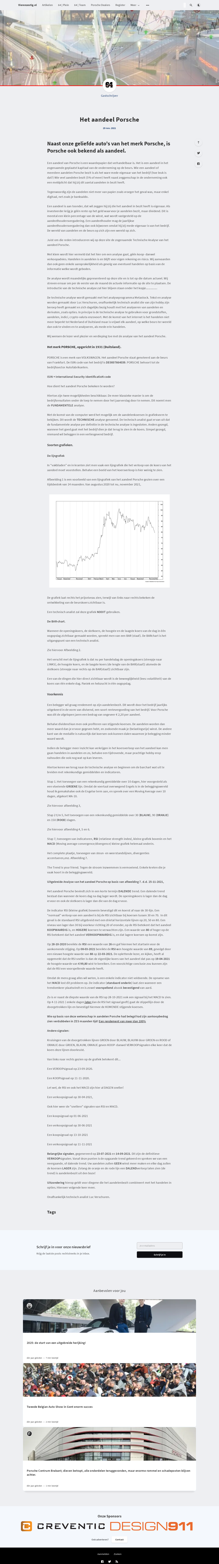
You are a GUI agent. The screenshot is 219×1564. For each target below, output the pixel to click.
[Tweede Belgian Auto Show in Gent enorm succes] (109, 1412)
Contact (119, 1539)
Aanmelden (103, 1553)
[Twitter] (198, 153)
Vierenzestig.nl (27, 5)
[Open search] (191, 5)
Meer (135, 5)
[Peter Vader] (29, 1305)
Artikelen (47, 5)
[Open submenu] (147, 5)
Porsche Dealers (100, 5)
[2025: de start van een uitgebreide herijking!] (109, 1348)
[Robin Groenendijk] (29, 1433)
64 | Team (80, 5)
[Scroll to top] (198, 142)
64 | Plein (63, 5)
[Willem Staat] (29, 1369)
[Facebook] (198, 163)
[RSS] (117, 1561)
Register (120, 5)
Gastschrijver (109, 95)
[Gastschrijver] (109, 86)
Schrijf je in (160, 1254)
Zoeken (118, 1553)
